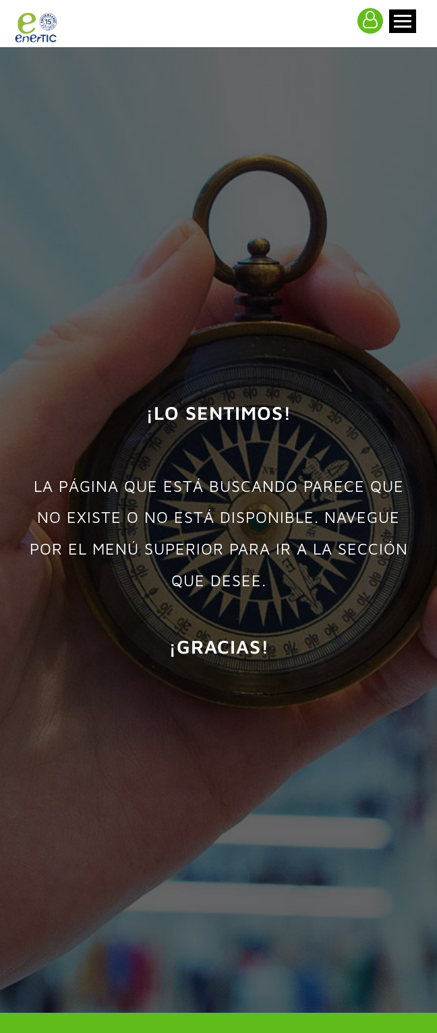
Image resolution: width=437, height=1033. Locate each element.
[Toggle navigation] (402, 21)
